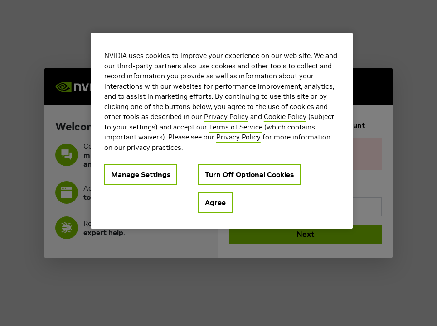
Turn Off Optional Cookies (249, 174)
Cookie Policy (285, 116)
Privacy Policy (226, 116)
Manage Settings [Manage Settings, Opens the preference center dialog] (140, 174)
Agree (215, 202)
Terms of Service (235, 127)
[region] (222, 131)
